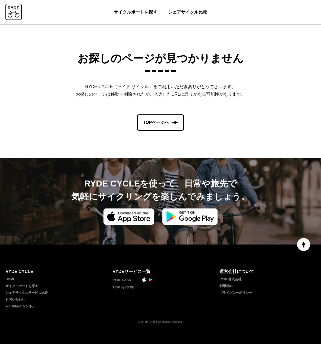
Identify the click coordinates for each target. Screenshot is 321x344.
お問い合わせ (15, 299)
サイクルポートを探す (135, 12)
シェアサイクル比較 (187, 12)
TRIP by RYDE (123, 287)
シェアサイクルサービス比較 (26, 293)
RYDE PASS (121, 280)
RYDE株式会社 (230, 279)
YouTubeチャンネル (20, 306)
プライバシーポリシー (235, 293)
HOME (10, 279)
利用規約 (225, 286)
